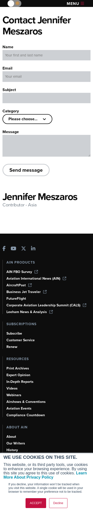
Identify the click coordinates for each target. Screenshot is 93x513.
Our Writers (15, 443)
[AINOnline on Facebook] (4, 249)
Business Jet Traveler (26, 292)
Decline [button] (58, 503)
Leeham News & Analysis (29, 312)
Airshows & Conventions (26, 402)
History (12, 450)
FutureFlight (16, 298)
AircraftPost (19, 285)
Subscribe (14, 333)
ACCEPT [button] (36, 503)
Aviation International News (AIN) (36, 278)
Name (7, 47)
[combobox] (8, 119)
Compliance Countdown (25, 415)
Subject (9, 90)
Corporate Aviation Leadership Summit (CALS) (46, 305)
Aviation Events (18, 408)
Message (10, 132)
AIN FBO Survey (22, 272)
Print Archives (17, 368)
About (11, 437)
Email (7, 68)
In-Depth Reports (19, 382)
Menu (75, 3)
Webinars (13, 395)
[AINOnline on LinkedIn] (33, 249)
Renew (11, 347)
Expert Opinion (18, 375)
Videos (12, 388)
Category (10, 111)
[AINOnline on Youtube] (13, 249)
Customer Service (20, 340)
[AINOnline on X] (23, 249)
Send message (26, 169)
